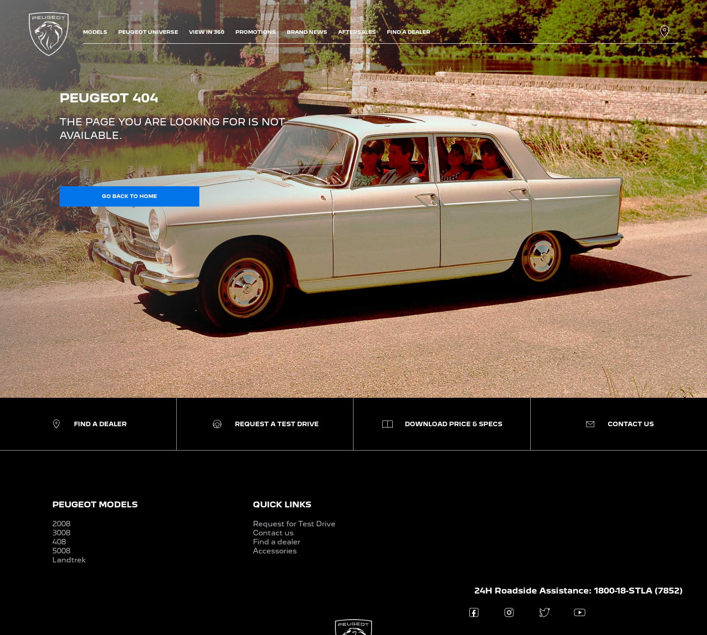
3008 (61, 533)
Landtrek (69, 560)
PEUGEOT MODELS (95, 504)
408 (59, 542)
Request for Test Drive (294, 524)
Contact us (273, 533)
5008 (61, 551)
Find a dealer (276, 542)
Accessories (275, 551)
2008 (61, 524)
